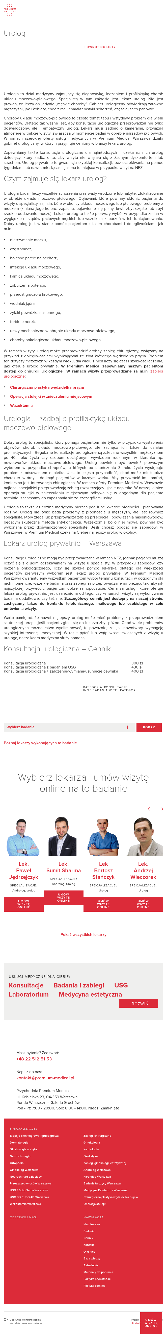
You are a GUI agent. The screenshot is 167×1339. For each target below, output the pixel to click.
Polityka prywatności (97, 1279)
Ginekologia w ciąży (23, 1149)
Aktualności (91, 1265)
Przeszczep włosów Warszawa (30, 1183)
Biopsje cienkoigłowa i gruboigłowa (34, 1135)
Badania (89, 1231)
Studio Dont (138, 1323)
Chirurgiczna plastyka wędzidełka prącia (111, 1197)
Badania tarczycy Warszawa (102, 1183)
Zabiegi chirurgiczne (97, 1135)
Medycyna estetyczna (90, 994)
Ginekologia (92, 1142)
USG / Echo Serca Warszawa (29, 1190)
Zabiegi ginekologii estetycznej (105, 1163)
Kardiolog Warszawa (97, 1176)
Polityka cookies (94, 1285)
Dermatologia (19, 1142)
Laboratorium (29, 994)
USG (121, 985)
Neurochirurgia (20, 1156)
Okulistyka (91, 1156)
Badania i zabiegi (78, 985)
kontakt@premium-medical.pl (45, 1078)
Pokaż (149, 727)
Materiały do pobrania (98, 1272)
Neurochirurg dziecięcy (26, 1176)
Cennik (88, 1238)
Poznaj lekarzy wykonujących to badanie (40, 743)
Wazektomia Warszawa (25, 1204)
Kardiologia (91, 1149)
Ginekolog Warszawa (24, 1170)
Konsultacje (26, 985)
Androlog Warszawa (97, 1170)
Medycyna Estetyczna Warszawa (105, 1190)
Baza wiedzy (92, 1258)
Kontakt (89, 1245)
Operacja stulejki (95, 1204)
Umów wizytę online (151, 1323)
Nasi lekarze (92, 1224)
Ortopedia (16, 1163)
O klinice (89, 1251)
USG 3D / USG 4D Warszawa (29, 1197)
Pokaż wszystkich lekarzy (83, 935)
